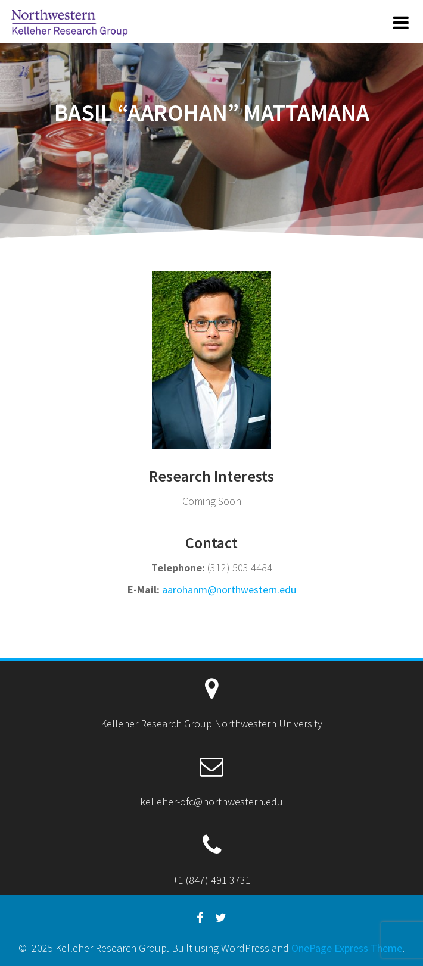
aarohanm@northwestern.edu (229, 589)
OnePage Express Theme (346, 948)
